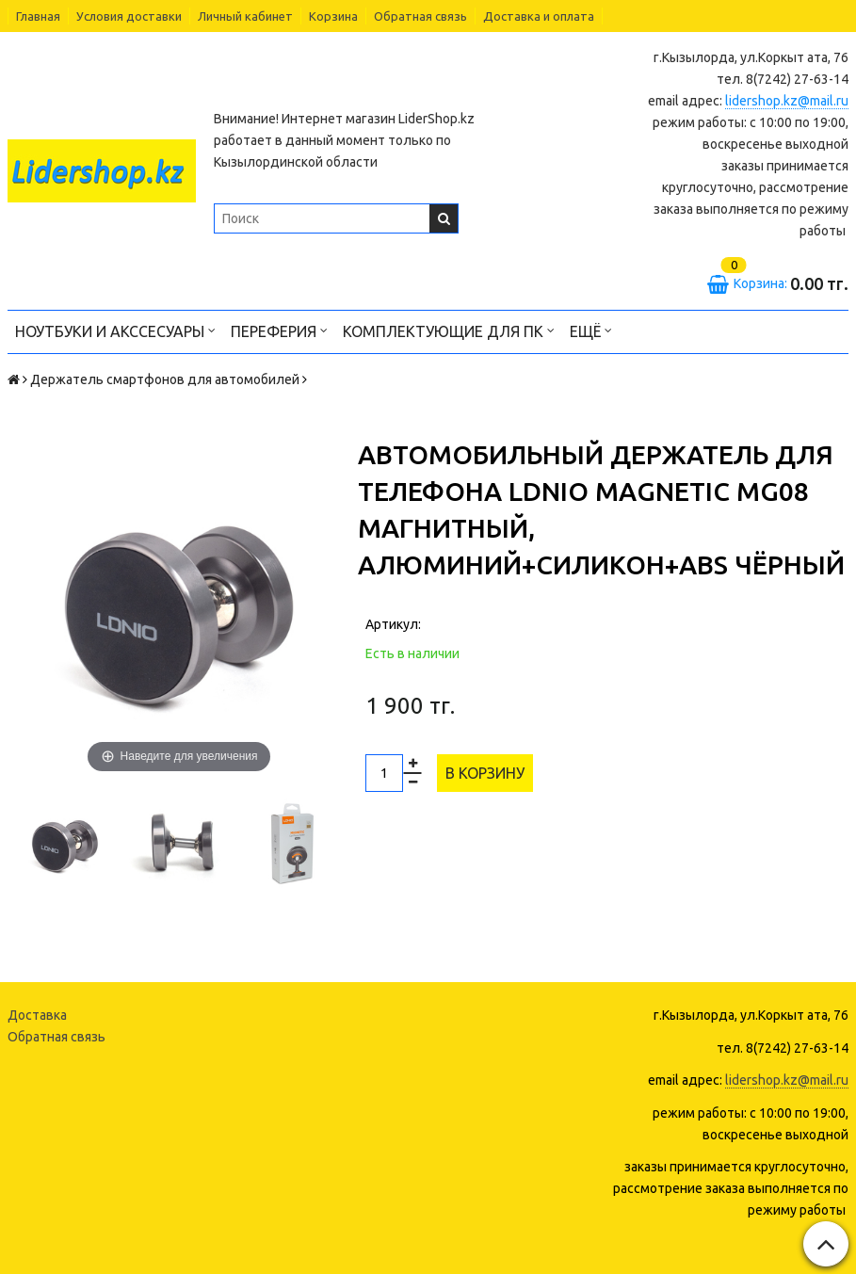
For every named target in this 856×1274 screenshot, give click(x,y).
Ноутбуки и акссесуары (115, 330)
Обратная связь (420, 16)
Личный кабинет (245, 16)
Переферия (279, 330)
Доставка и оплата (538, 16)
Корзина (333, 16)
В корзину (485, 773)
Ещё (591, 330)
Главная (38, 16)
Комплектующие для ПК (449, 330)
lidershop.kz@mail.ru (786, 100)
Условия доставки (129, 16)
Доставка (37, 1015)
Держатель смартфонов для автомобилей (164, 379)
